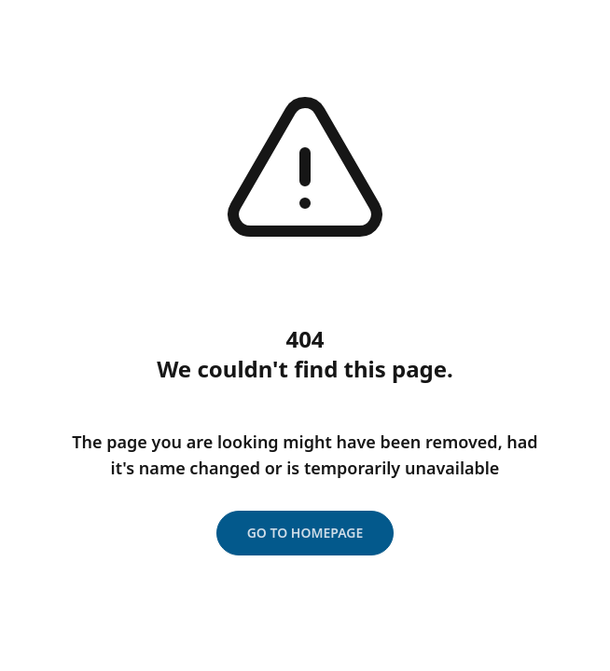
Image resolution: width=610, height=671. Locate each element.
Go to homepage (305, 532)
